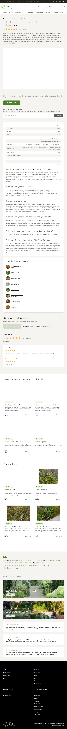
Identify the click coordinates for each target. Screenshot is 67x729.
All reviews (6, 341)
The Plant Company (7, 7)
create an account (35, 326)
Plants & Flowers (7, 672)
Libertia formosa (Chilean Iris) (14, 442)
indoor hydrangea (12, 637)
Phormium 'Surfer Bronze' (13, 526)
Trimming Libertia (12, 290)
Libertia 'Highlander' (41, 442)
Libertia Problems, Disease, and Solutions (14, 296)
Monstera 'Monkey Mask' (36, 565)
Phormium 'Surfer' (10, 489)
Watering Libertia (12, 284)
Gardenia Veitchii (53, 560)
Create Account (37, 672)
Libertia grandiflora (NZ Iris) (13, 405)
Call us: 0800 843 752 (8, 1)
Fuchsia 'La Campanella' (13, 565)
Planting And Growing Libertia (13, 267)
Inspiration (5, 693)
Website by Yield (60, 725)
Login (35, 675)
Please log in (26, 326)
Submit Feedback (38, 709)
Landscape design (7, 695)
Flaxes (9, 18)
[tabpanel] (33, 68)
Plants (4, 12)
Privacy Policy (37, 683)
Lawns (11, 12)
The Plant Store (37, 703)
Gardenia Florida (10, 568)
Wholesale (29, 12)
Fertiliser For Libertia (13, 278)
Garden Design (58, 12)
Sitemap (36, 712)
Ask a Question (12, 326)
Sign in (40, 7)
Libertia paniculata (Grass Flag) (45, 405)
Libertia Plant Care (12, 273)
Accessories (19, 12)
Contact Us (36, 701)
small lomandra (12, 624)
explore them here (11, 102)
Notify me (58, 115)
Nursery (48, 12)
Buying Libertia (12, 307)
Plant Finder (39, 12)
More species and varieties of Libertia (23, 379)
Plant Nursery (37, 695)
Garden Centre (37, 698)
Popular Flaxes (11, 464)
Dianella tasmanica (41, 489)
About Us (36, 693)
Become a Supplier (38, 706)
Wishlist (28, 414)
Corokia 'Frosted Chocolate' (29, 560)
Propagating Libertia (13, 301)
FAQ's (35, 678)
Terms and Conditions (39, 681)
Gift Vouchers (6, 675)
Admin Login (37, 714)
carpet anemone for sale (15, 650)
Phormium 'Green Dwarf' (43, 526)
